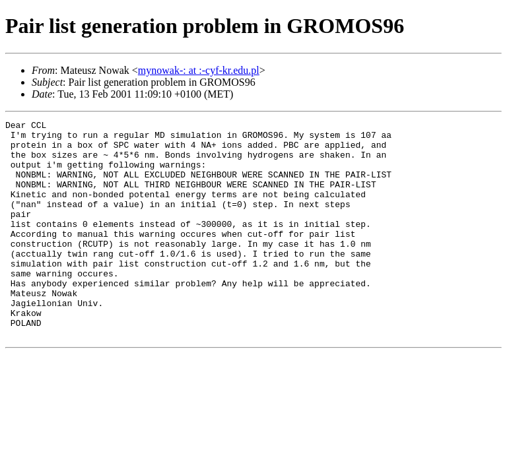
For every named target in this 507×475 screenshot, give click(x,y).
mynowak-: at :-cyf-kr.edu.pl (198, 70)
